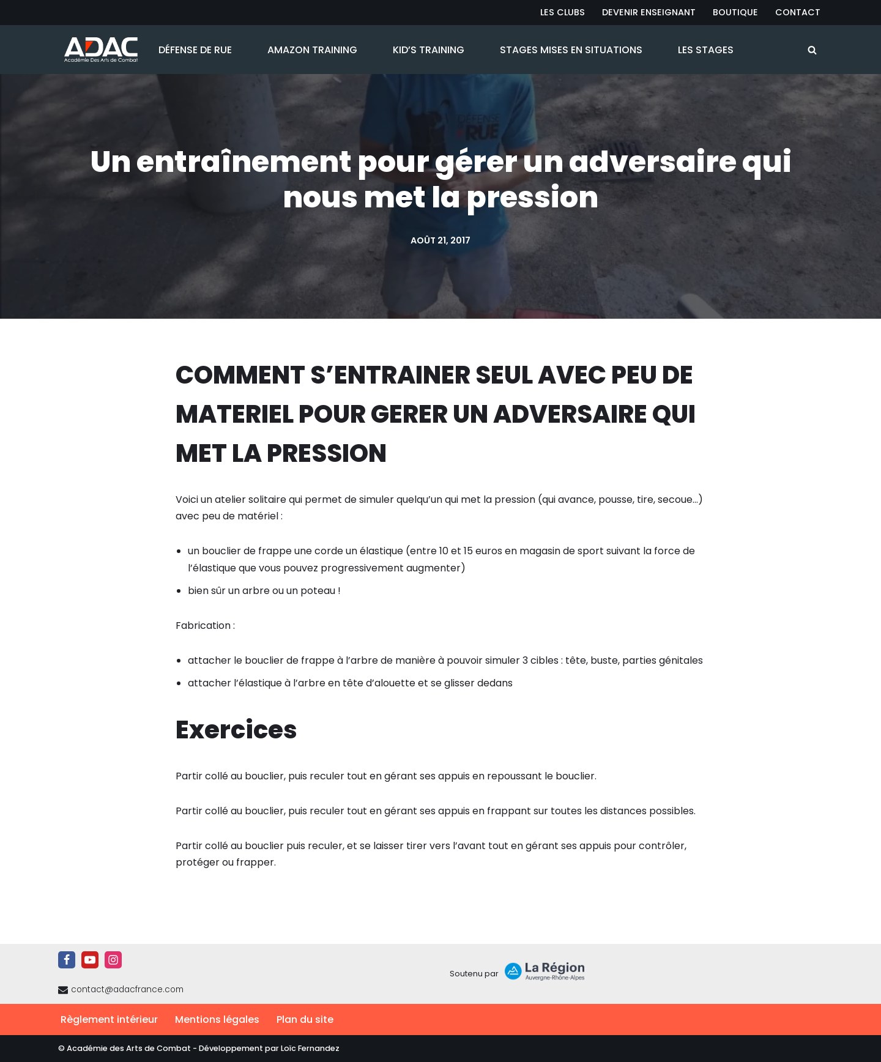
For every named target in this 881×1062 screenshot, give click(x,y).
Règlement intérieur (109, 1019)
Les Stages (706, 50)
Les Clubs (562, 12)
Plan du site (305, 1019)
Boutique (735, 12)
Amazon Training (312, 50)
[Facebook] (66, 959)
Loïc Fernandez (310, 1048)
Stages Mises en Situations (571, 50)
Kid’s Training (428, 50)
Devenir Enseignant (649, 12)
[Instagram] (113, 959)
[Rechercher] (812, 49)
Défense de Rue (195, 50)
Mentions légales (217, 1019)
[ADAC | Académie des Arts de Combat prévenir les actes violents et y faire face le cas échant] (98, 49)
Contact (797, 12)
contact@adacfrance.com (127, 989)
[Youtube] (90, 959)
